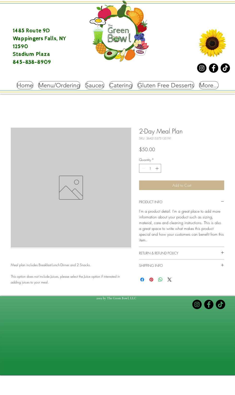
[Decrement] (143, 168)
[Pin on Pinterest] (151, 279)
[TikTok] (225, 68)
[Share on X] (169, 279)
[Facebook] (213, 68)
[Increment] (157, 168)
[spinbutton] (150, 168)
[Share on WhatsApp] (160, 279)
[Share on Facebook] (142, 279)
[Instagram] (201, 68)
